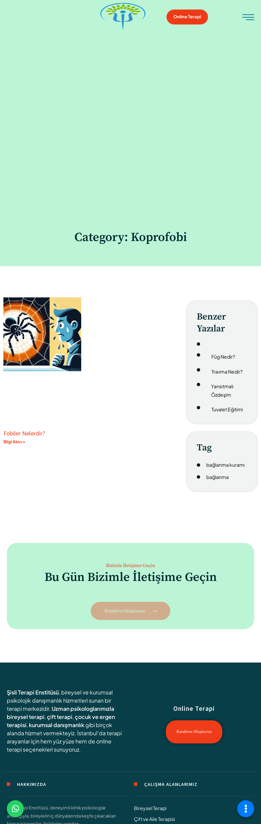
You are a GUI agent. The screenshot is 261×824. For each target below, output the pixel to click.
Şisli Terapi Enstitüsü (33, 692)
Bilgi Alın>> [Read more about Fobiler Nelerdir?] (14, 441)
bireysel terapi (26, 716)
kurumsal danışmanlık (56, 724)
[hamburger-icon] (248, 18)
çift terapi (59, 716)
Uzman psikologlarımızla (83, 708)
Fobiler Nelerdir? (24, 433)
